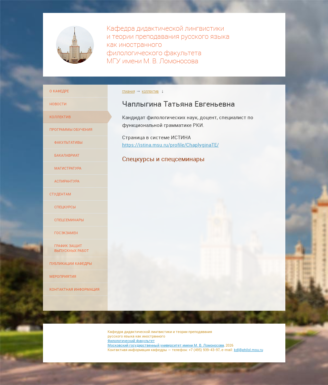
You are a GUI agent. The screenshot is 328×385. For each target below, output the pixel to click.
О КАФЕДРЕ (59, 90)
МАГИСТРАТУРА (67, 168)
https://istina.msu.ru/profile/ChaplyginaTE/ (170, 145)
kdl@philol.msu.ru (248, 350)
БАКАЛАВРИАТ (66, 155)
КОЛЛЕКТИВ (60, 116)
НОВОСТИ (58, 103)
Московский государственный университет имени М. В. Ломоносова (166, 345)
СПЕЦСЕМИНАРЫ (69, 219)
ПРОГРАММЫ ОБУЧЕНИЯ (70, 129)
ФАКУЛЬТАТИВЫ (68, 142)
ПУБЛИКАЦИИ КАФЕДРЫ (70, 263)
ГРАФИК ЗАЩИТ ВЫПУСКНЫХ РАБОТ (71, 248)
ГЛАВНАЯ (128, 91)
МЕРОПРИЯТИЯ (62, 276)
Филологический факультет (131, 340)
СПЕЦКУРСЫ (65, 206)
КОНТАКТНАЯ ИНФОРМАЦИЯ (74, 289)
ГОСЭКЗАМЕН (66, 232)
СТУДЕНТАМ (60, 194)
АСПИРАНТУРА (66, 181)
